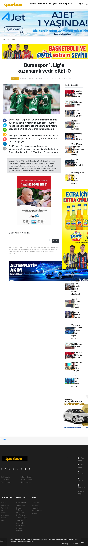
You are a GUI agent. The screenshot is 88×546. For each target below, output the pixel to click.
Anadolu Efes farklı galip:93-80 (76, 113)
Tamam (74, 544)
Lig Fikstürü (20, 515)
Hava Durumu (21, 503)
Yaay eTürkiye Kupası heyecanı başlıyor (75, 381)
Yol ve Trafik (21, 505)
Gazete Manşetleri (20, 529)
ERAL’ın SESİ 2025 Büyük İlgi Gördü (76, 94)
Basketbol (42, 3)
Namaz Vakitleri (19, 509)
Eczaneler (20, 512)
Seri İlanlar (20, 523)
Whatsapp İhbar (26, 479)
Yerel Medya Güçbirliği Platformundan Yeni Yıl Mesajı (77, 149)
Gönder (55, 241)
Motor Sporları (65, 3)
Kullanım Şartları (26, 477)
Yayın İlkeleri (5, 479)
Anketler (35, 505)
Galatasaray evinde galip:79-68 (76, 136)
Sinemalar (19, 520)
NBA (2, 520)
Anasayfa (5, 39)
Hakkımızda (5, 477)
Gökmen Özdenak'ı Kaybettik (75, 315)
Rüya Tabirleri (37, 511)
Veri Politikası (6, 482)
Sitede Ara (35, 503)
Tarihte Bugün (21, 518)
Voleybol (53, 3)
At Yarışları (5, 515)
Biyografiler (36, 508)
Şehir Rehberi (21, 526)
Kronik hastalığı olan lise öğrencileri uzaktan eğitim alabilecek (76, 286)
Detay (65, 544)
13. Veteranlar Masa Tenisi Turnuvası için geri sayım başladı (76, 330)
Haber (3, 518)
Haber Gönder (26, 482)
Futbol (33, 3)
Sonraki (3, 439)
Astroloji (34, 513)
